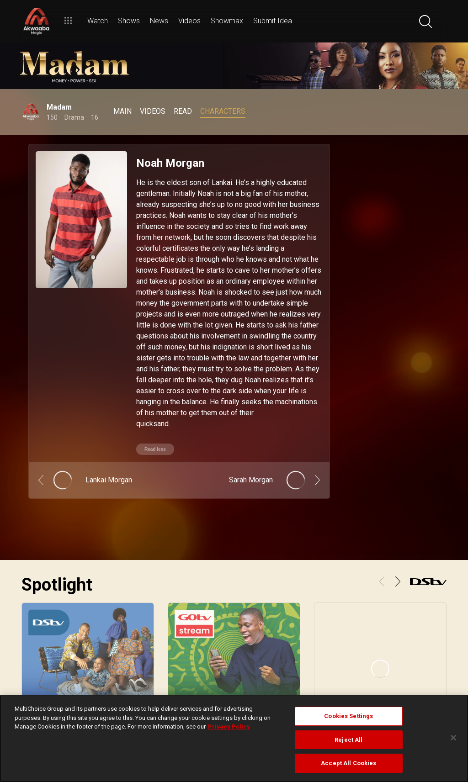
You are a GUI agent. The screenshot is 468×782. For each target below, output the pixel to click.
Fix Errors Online (312, 652)
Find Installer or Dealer (230, 674)
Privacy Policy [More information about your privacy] (229, 726)
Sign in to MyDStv (313, 641)
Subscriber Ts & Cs (405, 641)
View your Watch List (48, 652)
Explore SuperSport (138, 663)
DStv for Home (220, 641)
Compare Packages (226, 652)
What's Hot (129, 652)
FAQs (388, 663)
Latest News (130, 674)
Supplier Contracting (407, 674)
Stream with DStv (43, 641)
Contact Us (306, 674)
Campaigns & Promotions (414, 652)
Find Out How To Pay (317, 663)
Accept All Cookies (348, 763)
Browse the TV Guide (141, 641)
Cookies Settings (348, 716)
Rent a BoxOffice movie (51, 674)
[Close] (453, 738)
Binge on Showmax (46, 663)
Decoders (214, 663)
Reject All (348, 739)
